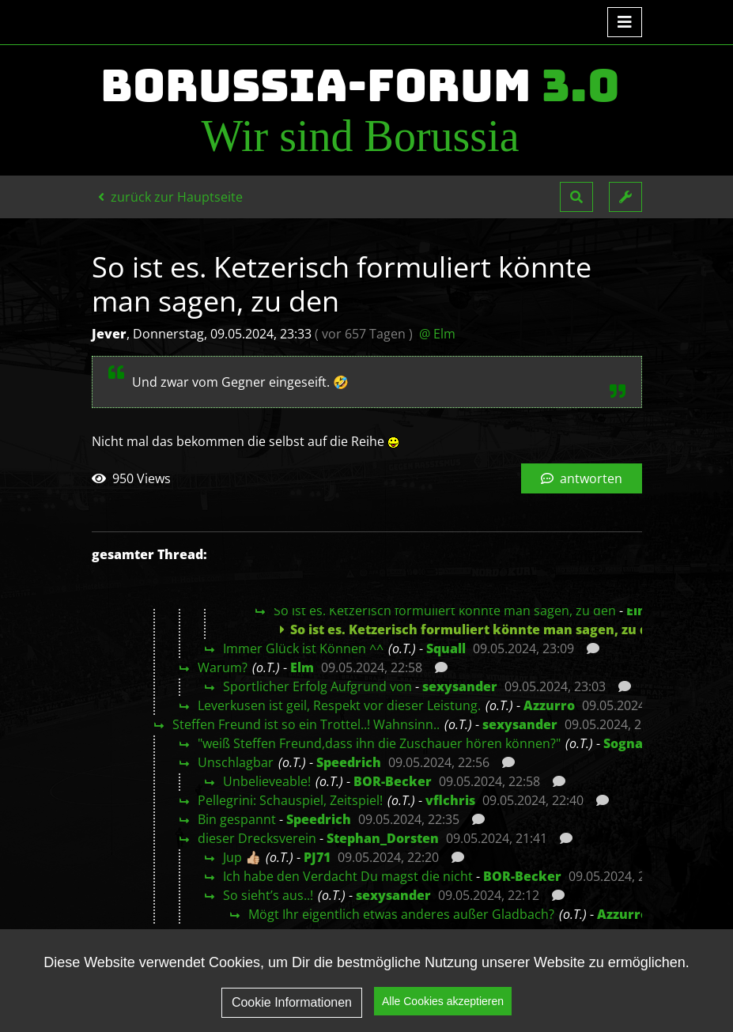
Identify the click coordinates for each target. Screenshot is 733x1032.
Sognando (635, 743)
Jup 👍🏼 (242, 857)
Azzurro (549, 705)
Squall (446, 648)
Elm (638, 610)
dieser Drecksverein (257, 838)
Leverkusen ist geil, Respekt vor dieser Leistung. (339, 705)
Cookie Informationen (292, 1015)
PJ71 (317, 857)
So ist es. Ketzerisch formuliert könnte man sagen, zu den (444, 610)
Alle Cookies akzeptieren (443, 1014)
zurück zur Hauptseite (170, 197)
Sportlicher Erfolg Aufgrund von (317, 686)
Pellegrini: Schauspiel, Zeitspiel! (290, 800)
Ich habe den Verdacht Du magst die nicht (348, 876)
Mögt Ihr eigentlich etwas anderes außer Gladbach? (401, 914)
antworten (581, 478)
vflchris (450, 800)
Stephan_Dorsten (383, 838)
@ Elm (437, 333)
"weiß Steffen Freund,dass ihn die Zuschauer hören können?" (379, 743)
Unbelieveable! (267, 781)
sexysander (459, 686)
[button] (576, 197)
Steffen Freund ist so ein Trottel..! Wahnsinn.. (306, 724)
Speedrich (348, 762)
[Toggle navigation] (624, 22)
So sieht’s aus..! (268, 895)
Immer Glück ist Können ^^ (303, 648)
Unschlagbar (236, 762)
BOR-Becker (392, 781)
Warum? (223, 667)
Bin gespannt (237, 819)
